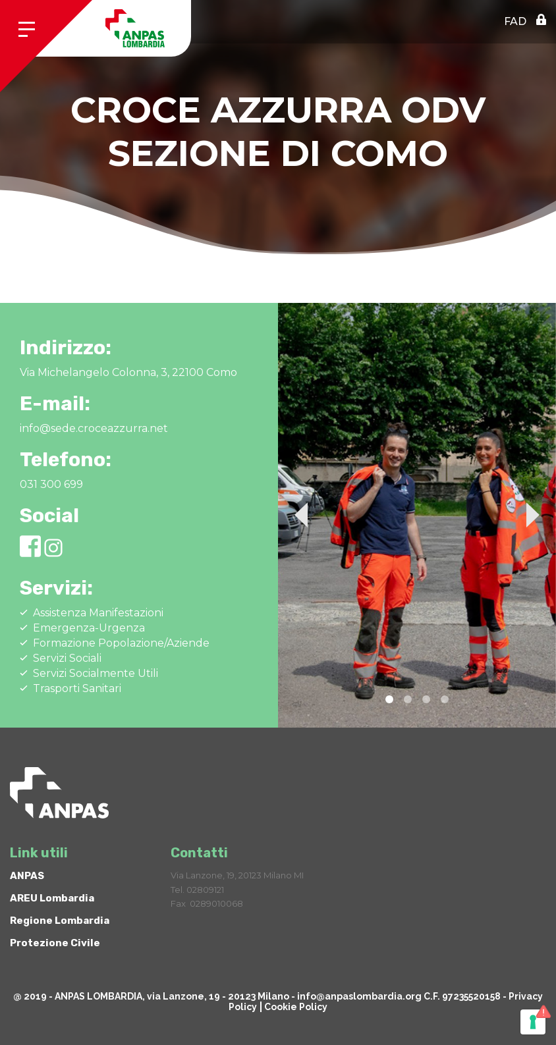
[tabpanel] (417, 515)
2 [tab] (408, 699)
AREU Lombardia (52, 898)
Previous (301, 514)
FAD (515, 21)
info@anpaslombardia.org (359, 996)
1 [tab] (389, 699)
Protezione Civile (55, 943)
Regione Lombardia (59, 920)
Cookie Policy (295, 1007)
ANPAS (27, 876)
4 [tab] (445, 699)
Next (533, 514)
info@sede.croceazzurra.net (94, 428)
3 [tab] (426, 699)
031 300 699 (51, 484)
